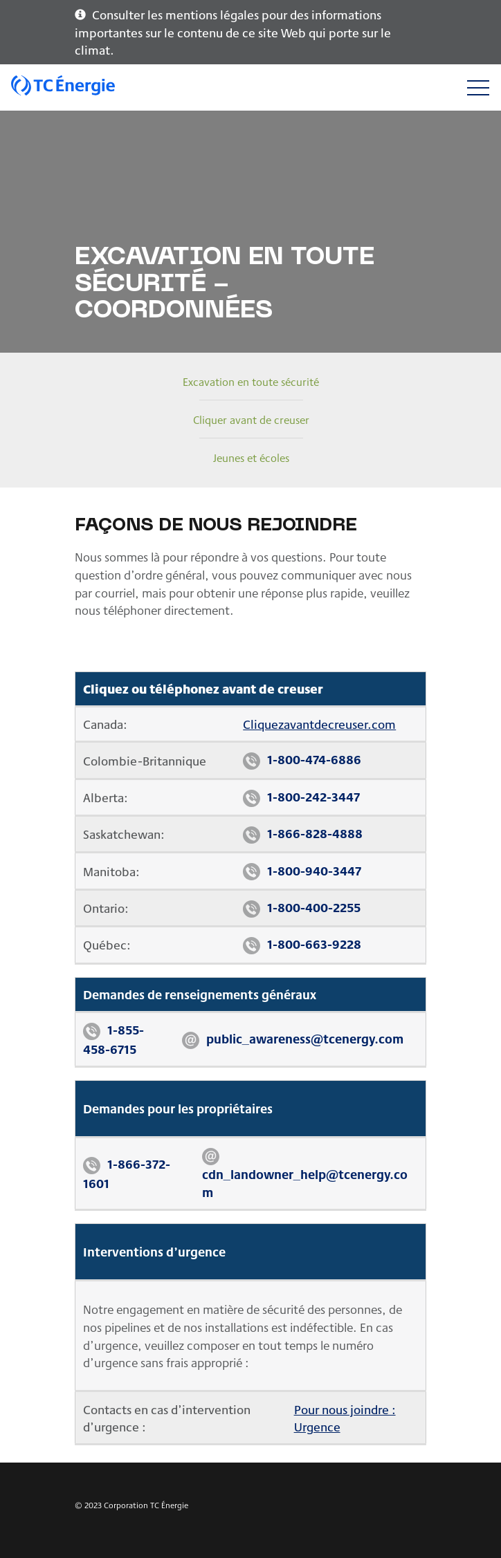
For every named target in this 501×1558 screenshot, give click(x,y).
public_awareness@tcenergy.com (304, 1038)
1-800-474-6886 (314, 759)
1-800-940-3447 (314, 870)
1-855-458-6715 (113, 1039)
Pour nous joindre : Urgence (345, 1418)
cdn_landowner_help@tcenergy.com (305, 1183)
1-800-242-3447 (313, 796)
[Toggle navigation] (478, 87)
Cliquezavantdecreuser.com (319, 724)
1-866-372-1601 (126, 1173)
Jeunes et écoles (251, 457)
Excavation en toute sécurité (251, 381)
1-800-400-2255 (314, 907)
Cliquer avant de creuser (251, 419)
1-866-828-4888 (315, 833)
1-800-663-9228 (314, 944)
